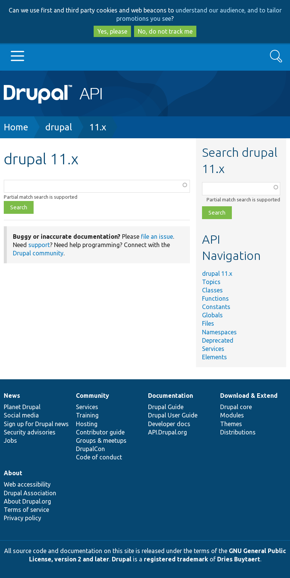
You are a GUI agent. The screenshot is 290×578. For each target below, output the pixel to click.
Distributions (238, 432)
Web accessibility (27, 484)
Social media (21, 415)
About (13, 473)
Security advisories (30, 432)
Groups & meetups (101, 440)
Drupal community (38, 253)
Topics (211, 281)
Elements (214, 357)
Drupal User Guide (172, 415)
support (39, 244)
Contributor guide (100, 432)
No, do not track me (165, 31)
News (12, 395)
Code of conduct (99, 457)
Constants (216, 306)
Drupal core (236, 406)
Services (213, 348)
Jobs (10, 440)
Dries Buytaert (238, 559)
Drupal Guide (166, 406)
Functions (215, 298)
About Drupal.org (27, 501)
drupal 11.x (217, 273)
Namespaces (219, 332)
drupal (58, 127)
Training (87, 415)
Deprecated (217, 340)
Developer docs (169, 423)
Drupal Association (30, 493)
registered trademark (176, 559)
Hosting (86, 423)
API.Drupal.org (167, 432)
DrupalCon (90, 448)
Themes (231, 423)
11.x (97, 127)
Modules (232, 415)
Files (208, 323)
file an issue (157, 236)
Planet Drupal (22, 406)
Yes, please (112, 31)
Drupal (121, 559)
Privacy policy (22, 518)
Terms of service (26, 509)
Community (92, 395)
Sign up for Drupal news (36, 423)
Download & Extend (249, 395)
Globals (212, 315)
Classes (212, 290)
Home (16, 127)
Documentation (170, 395)
